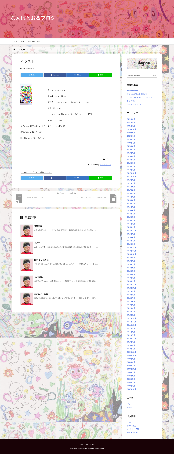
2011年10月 (131, 325)
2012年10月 (131, 288)
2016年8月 (131, 197)
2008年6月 (131, 376)
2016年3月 (131, 200)
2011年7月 (131, 335)
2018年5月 (131, 156)
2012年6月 (131, 301)
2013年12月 (131, 247)
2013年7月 (131, 264)
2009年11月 (131, 352)
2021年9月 (131, 119)
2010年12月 (131, 338)
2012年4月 (131, 308)
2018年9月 (131, 153)
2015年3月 (131, 220)
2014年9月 (131, 234)
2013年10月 (131, 254)
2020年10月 (131, 129)
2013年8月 (131, 261)
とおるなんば (105, 165)
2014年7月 (131, 241)
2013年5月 (131, 271)
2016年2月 (131, 203)
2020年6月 (131, 136)
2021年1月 (131, 126)
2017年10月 (131, 176)
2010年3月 (131, 345)
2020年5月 (131, 139)
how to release (132, 91)
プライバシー (132, 101)
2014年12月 (131, 230)
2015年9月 (131, 207)
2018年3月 (131, 163)
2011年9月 (131, 328)
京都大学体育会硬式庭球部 (137, 94)
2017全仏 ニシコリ (42, 260)
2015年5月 (131, 217)
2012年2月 (131, 315)
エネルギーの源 (41, 294)
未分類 (129, 407)
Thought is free (99, 448)
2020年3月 (131, 146)
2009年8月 (131, 359)
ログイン (130, 422)
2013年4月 (131, 274)
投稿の (131, 426)
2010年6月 (131, 342)
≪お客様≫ (39, 277)
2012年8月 (131, 295)
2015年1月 (131, 227)
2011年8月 (131, 332)
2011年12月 (131, 318)
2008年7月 (131, 372)
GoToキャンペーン (134, 104)
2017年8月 (131, 180)
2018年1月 (131, 170)
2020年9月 (131, 133)
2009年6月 (131, 362)
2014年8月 (131, 237)
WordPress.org (132, 432)
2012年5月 (131, 305)
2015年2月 (131, 224)
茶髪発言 (38, 226)
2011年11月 (131, 322)
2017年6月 (131, 187)
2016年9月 (131, 193)
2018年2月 (131, 166)
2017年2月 (131, 190)
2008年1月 (131, 386)
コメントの (133, 429)
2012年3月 (131, 311)
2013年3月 (131, 278)
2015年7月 (131, 214)
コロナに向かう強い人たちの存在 (139, 97)
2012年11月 (131, 284)
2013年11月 (131, 251)
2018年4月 (131, 160)
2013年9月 (131, 257)
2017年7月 (131, 183)
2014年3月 (131, 244)
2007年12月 (131, 389)
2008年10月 (131, 369)
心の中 (37, 243)
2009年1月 (131, 365)
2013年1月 (131, 281)
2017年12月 (131, 173)
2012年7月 (131, 298)
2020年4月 (131, 143)
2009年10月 (131, 355)
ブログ (27, 49)
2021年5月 (131, 122)
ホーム (17, 49)
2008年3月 (131, 382)
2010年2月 (131, 349)
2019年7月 (131, 149)
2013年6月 (131, 268)
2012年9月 (131, 291)
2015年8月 (131, 210)
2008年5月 (131, 379)
